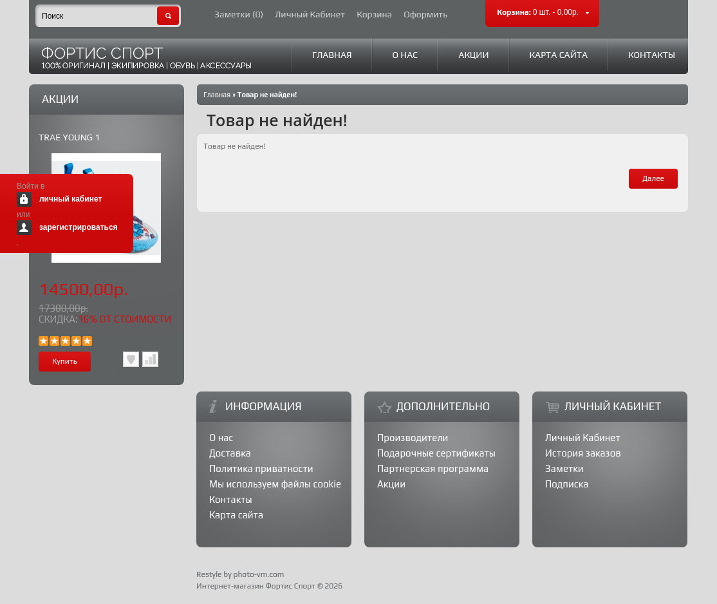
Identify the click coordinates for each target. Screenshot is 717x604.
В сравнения (150, 359)
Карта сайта (559, 55)
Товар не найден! (267, 95)
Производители (412, 437)
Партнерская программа (433, 468)
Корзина (374, 14)
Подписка (566, 483)
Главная (332, 55)
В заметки (131, 359)
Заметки (564, 468)
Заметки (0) (238, 14)
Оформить (425, 14)
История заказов (583, 453)
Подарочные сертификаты (436, 453)
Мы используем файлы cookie (275, 483)
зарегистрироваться (78, 227)
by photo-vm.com (253, 574)
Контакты (651, 55)
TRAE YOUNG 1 (69, 137)
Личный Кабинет (310, 14)
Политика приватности (261, 468)
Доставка (230, 453)
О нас (405, 55)
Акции (473, 55)
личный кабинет (70, 198)
